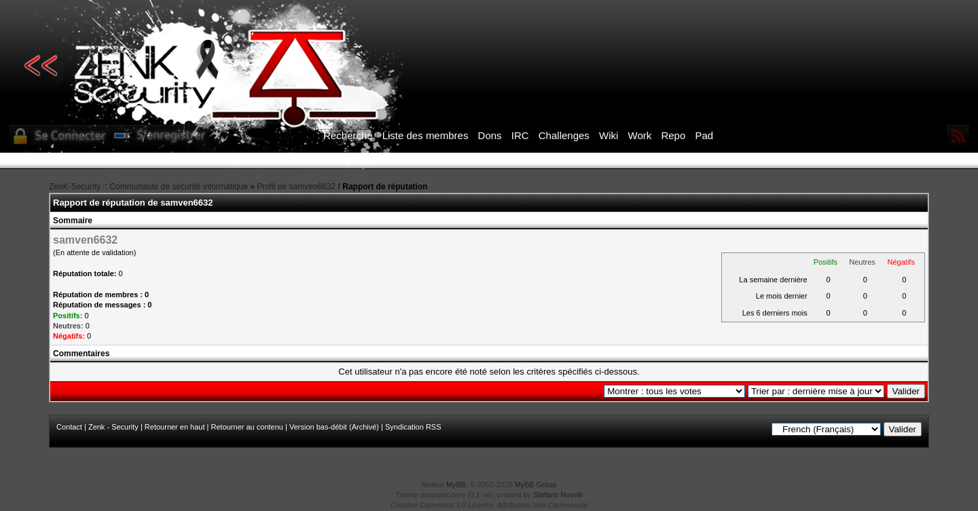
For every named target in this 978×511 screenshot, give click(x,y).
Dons (490, 135)
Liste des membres (425, 135)
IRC (520, 135)
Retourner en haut (175, 427)
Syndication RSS (413, 427)
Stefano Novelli (558, 495)
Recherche (348, 135)
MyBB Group (536, 484)
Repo (673, 135)
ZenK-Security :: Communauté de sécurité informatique (148, 186)
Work (640, 135)
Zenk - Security (113, 427)
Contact (69, 427)
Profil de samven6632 (296, 186)
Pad (704, 135)
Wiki (608, 135)
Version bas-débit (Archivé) (334, 427)
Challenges (564, 135)
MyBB (456, 484)
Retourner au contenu (247, 427)
